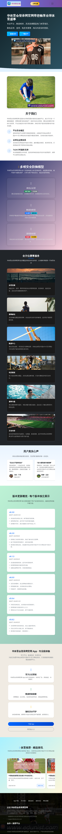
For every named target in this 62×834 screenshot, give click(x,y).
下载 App (31, 724)
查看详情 (40, 785)
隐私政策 (31, 801)
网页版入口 (31, 729)
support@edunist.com (15, 819)
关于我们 (23, 801)
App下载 (16, 801)
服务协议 (38, 801)
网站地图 (45, 801)
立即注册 (35, 3)
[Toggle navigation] (52, 3)
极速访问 (12, 34)
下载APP (24, 34)
